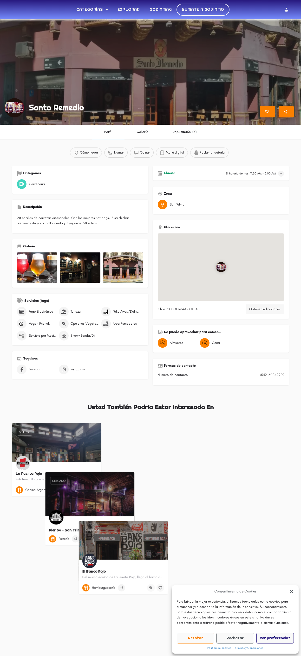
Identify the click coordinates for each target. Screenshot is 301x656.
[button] (291, 591)
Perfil (108, 133)
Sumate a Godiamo (203, 10)
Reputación (185, 133)
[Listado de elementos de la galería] (37, 268)
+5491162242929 (272, 376)
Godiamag (161, 10)
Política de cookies (219, 648)
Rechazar (235, 638)
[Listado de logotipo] (14, 108)
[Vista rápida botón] (84, 491)
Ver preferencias (275, 638)
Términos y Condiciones (248, 648)
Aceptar (195, 638)
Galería (143, 133)
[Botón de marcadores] (94, 491)
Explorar (129, 10)
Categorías (92, 10)
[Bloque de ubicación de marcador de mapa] (221, 268)
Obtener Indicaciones (265, 310)
